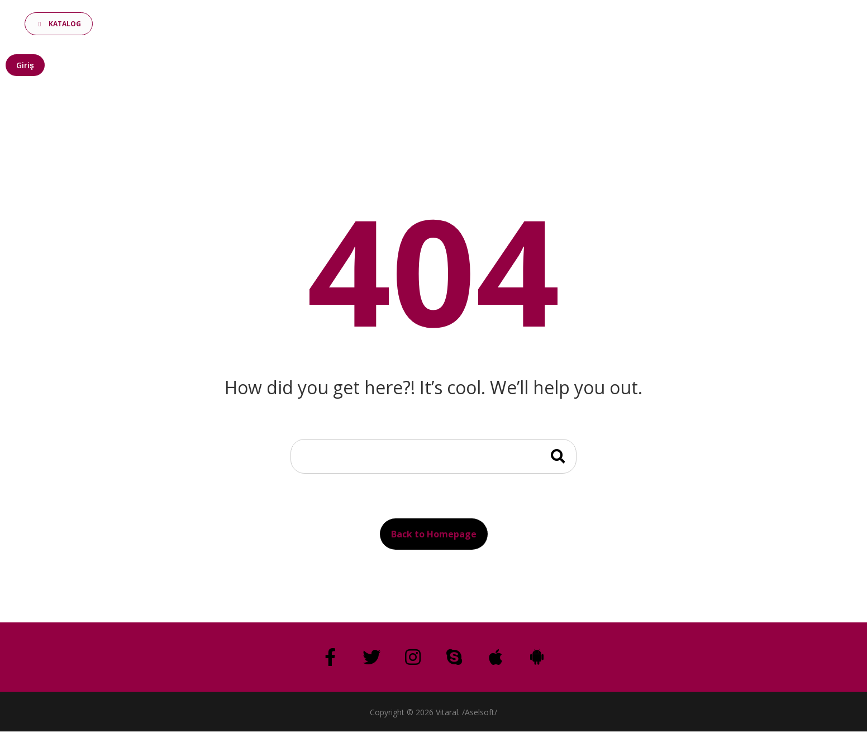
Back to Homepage (434, 534)
